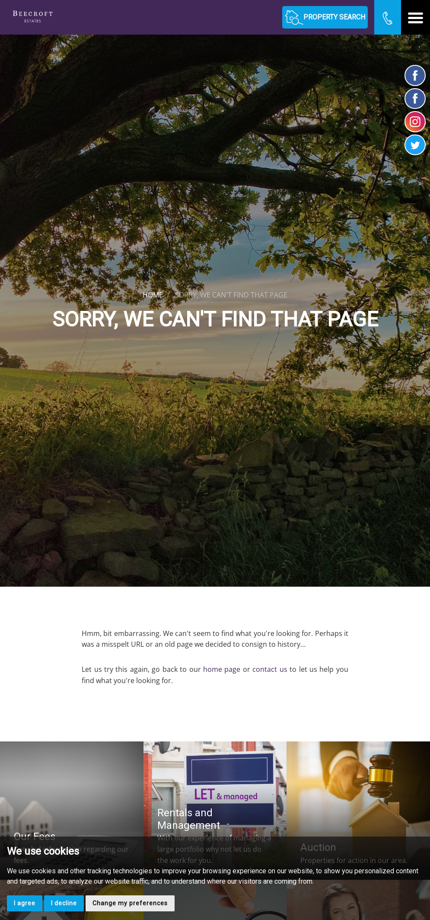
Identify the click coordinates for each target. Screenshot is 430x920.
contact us (269, 669)
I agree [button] (24, 903)
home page (221, 669)
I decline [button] (64, 903)
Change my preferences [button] (130, 903)
